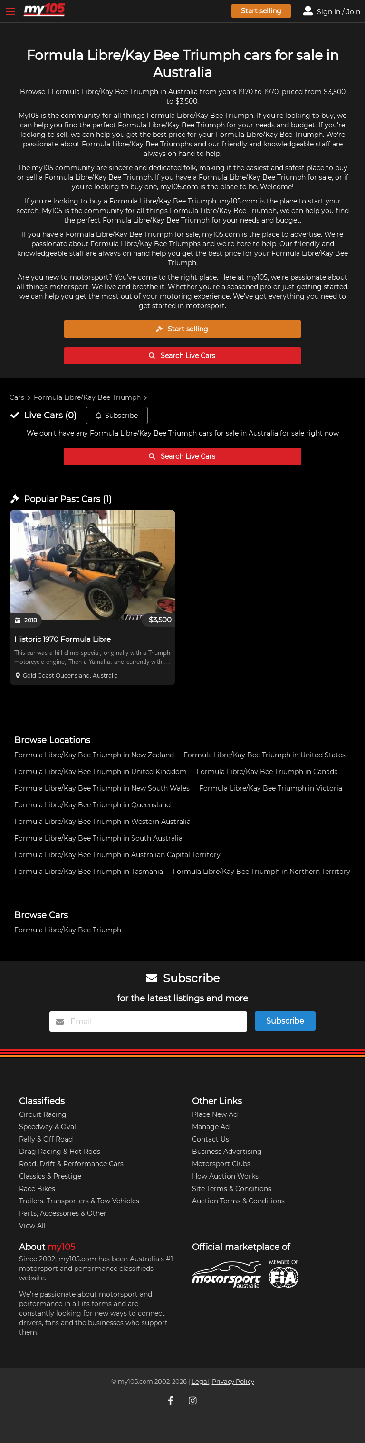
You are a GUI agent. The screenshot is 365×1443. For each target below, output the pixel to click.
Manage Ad (211, 1127)
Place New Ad (215, 1114)
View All (32, 1225)
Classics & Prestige (50, 1176)
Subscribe (116, 415)
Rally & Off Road (46, 1139)
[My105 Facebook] (171, 1400)
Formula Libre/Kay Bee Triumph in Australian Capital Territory (117, 855)
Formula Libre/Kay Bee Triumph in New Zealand (94, 755)
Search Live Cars (182, 355)
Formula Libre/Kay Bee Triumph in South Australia (98, 838)
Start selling (261, 11)
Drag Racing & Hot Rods (59, 1151)
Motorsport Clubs (221, 1164)
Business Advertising (227, 1151)
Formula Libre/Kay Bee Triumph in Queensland (92, 805)
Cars (17, 397)
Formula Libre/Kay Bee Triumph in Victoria (270, 788)
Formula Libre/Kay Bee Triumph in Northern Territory (261, 871)
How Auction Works (225, 1176)
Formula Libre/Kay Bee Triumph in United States (264, 755)
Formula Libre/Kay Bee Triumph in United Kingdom (100, 771)
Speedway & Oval (47, 1127)
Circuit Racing (43, 1114)
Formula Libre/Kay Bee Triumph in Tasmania (88, 871)
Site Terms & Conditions (231, 1188)
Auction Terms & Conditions (238, 1201)
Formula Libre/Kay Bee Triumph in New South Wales (102, 788)
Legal (200, 1381)
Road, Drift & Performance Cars (71, 1164)
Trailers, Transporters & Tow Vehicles (79, 1201)
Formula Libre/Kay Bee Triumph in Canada (267, 771)
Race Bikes (37, 1188)
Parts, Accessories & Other (62, 1213)
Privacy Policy (233, 1381)
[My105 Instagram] (193, 1400)
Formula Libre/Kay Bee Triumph (87, 397)
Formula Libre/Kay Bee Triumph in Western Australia (102, 821)
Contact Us (210, 1139)
